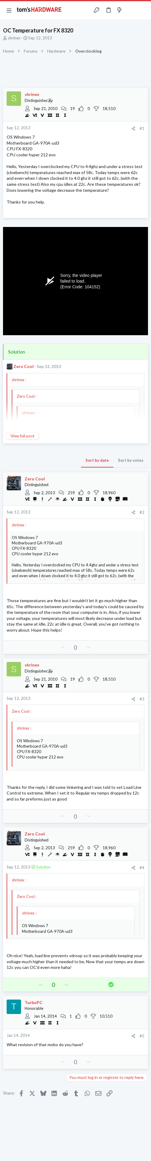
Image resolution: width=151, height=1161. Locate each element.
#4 (142, 867)
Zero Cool (24, 366)
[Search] (143, 10)
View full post (22, 435)
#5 (142, 1036)
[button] (9, 10)
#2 (142, 512)
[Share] (133, 128)
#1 (142, 128)
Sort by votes (130, 460)
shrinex (14, 37)
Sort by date (97, 460)
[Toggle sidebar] (131, 10)
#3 (142, 699)
